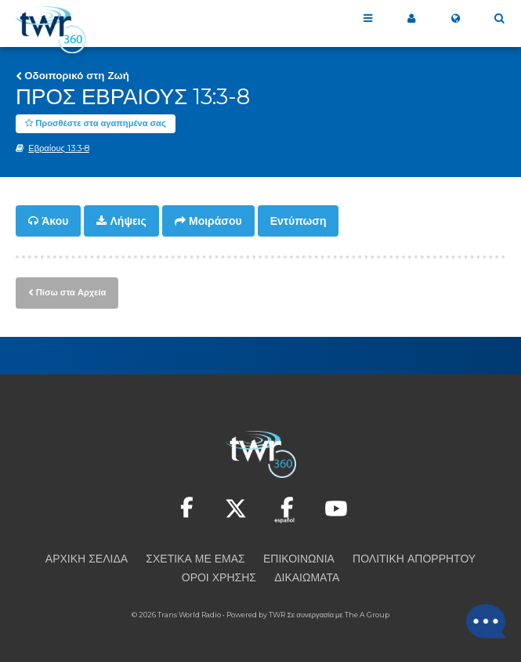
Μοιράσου (215, 221)
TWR (277, 614)
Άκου (55, 221)
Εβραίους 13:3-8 (58, 148)
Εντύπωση (298, 221)
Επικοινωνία (299, 559)
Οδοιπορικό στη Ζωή (76, 75)
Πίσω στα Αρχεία (71, 292)
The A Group (367, 614)
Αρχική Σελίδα (86, 559)
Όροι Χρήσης (219, 577)
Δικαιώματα (306, 577)
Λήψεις (128, 221)
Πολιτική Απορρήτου (414, 559)
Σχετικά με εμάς (195, 559)
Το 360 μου (411, 19)
